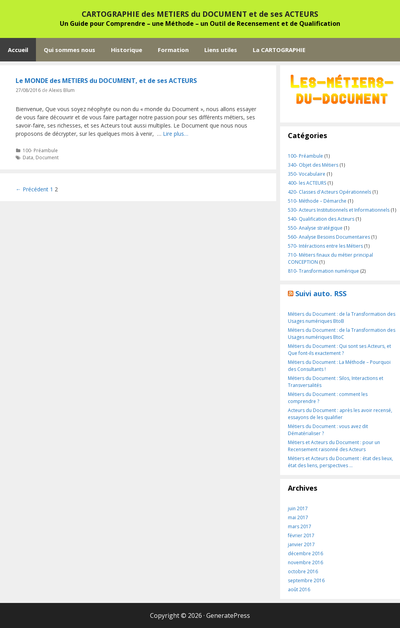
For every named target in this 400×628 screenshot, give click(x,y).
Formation (173, 50)
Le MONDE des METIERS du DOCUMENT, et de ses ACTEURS (106, 80)
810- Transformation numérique (323, 271)
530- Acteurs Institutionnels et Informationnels (338, 210)
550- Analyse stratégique (315, 228)
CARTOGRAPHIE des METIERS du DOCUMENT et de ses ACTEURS (200, 14)
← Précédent (32, 189)
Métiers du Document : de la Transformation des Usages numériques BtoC (341, 333)
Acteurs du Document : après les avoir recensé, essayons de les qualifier (340, 414)
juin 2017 (298, 508)
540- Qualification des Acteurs (321, 219)
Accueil (18, 50)
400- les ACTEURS (307, 183)
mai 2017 (298, 517)
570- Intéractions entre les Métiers (325, 246)
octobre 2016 (303, 571)
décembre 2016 (305, 553)
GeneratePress (228, 615)
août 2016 (299, 589)
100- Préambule (40, 150)
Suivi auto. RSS (320, 293)
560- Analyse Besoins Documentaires (329, 237)
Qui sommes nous (69, 50)
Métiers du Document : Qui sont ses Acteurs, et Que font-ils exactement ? (339, 349)
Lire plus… (175, 133)
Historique (126, 50)
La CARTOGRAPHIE (279, 50)
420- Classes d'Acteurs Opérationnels (329, 192)
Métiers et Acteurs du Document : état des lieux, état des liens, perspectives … (340, 462)
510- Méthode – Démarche (317, 201)
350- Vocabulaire (306, 174)
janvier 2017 (301, 544)
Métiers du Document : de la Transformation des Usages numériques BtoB (341, 317)
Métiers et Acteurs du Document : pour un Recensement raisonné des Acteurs (334, 446)
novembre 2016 (305, 562)
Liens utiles (220, 50)
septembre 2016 (306, 580)
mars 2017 (299, 526)
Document (47, 157)
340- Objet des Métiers (313, 165)
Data (28, 157)
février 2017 (301, 535)
